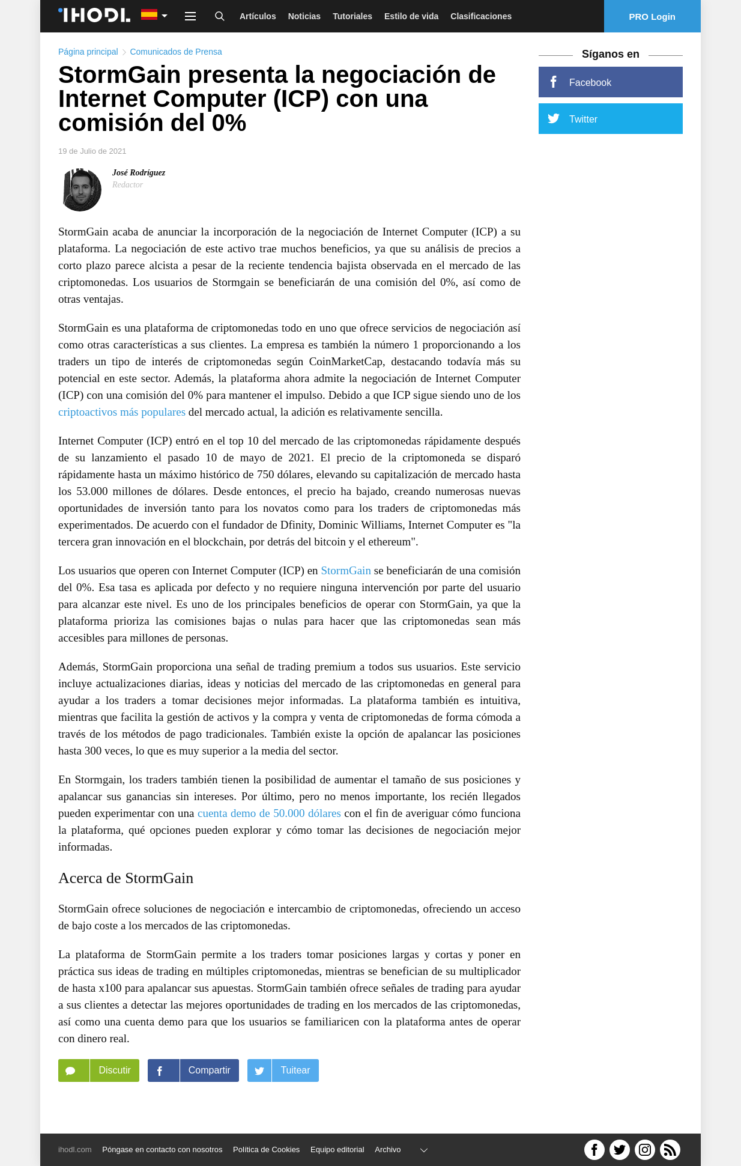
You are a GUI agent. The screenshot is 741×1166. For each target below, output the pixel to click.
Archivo (388, 1149)
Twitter (572, 118)
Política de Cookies (266, 1149)
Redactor (127, 184)
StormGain (346, 570)
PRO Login (652, 16)
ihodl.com (75, 1149)
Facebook (579, 82)
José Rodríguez (138, 172)
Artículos (258, 16)
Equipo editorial (337, 1149)
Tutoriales (352, 16)
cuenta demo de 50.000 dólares (269, 813)
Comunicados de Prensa (176, 51)
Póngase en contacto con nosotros (162, 1149)
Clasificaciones (481, 16)
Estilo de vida (411, 16)
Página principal (88, 51)
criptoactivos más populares (122, 411)
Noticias (304, 16)
